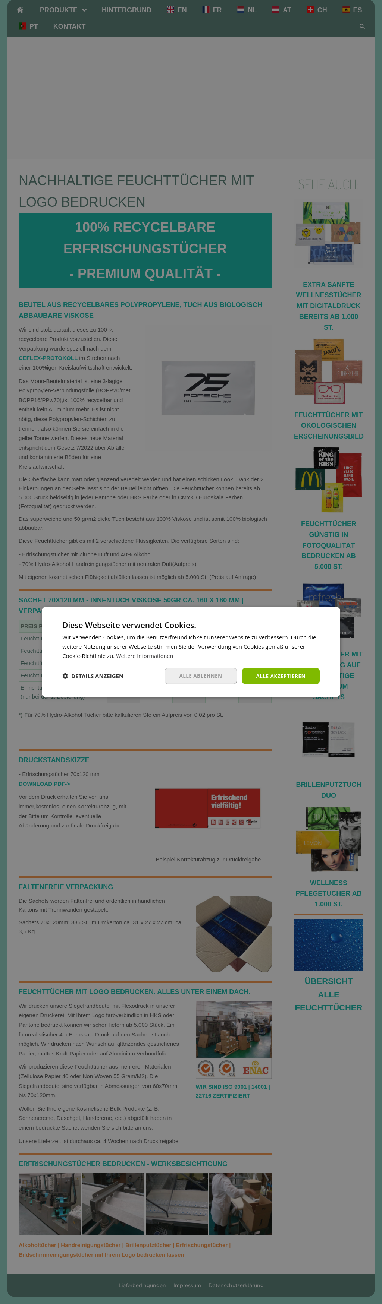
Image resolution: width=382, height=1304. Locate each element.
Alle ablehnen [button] (199, 675)
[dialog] (191, 652)
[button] (92, 675)
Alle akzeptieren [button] (280, 675)
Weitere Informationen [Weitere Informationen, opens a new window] (145, 655)
